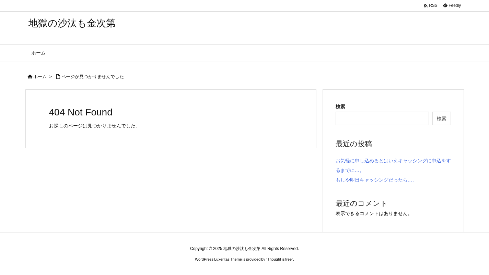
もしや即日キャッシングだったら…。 (376, 180)
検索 (340, 106)
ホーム (40, 76)
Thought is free (279, 259)
